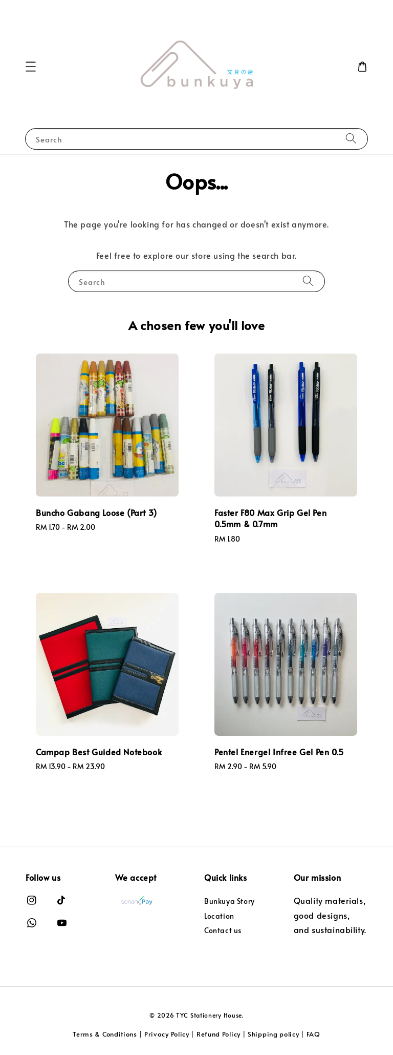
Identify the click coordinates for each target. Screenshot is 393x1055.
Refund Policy (218, 1034)
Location (219, 916)
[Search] (351, 139)
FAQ (313, 1034)
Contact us (223, 930)
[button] (30, 66)
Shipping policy (273, 1034)
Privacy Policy (166, 1034)
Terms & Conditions (105, 1034)
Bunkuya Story (229, 901)
